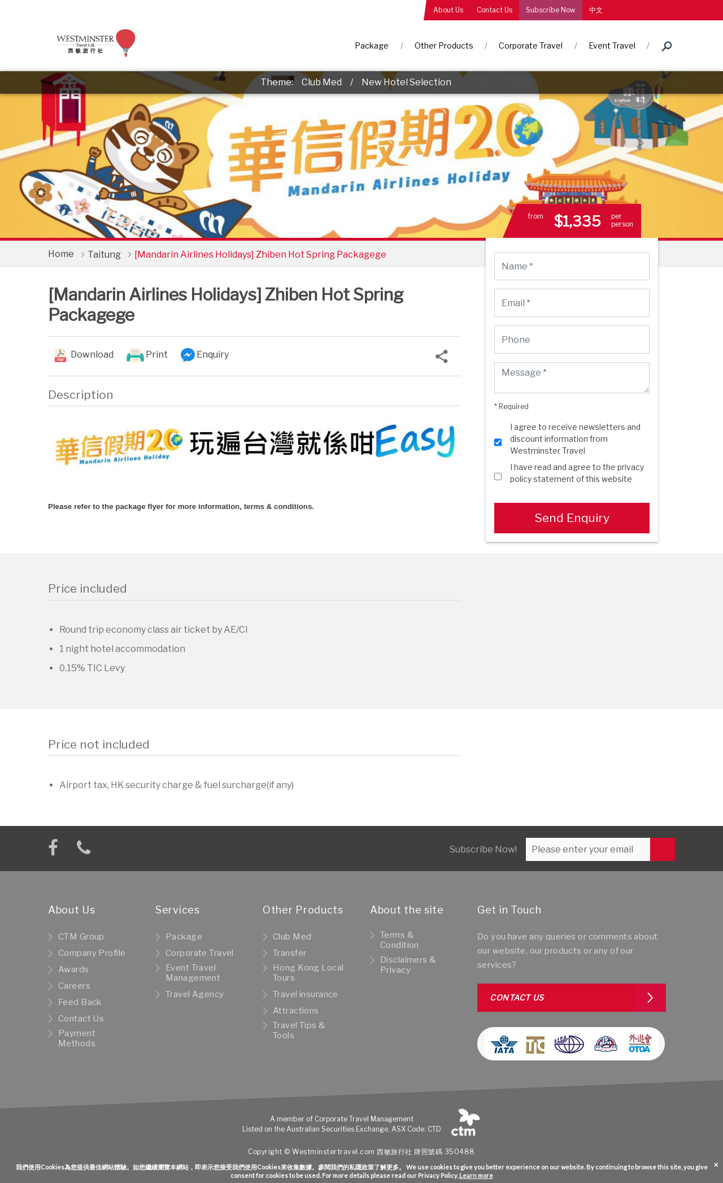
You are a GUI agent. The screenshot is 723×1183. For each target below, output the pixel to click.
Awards (73, 969)
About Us (448, 10)
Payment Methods (76, 1038)
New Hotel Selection (406, 82)
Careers (74, 986)
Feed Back (80, 1002)
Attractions (296, 1011)
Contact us (517, 997)
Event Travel (612, 45)
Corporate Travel (531, 45)
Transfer (289, 953)
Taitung (104, 254)
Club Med (322, 82)
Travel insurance (305, 994)
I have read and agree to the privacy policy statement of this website (577, 473)
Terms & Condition (399, 940)
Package (372, 45)
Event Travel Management (192, 973)
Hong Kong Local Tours (308, 973)
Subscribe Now (551, 10)
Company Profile (91, 953)
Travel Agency (194, 994)
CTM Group (81, 937)
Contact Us (494, 10)
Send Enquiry (571, 518)
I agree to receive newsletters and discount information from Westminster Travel (575, 438)
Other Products (444, 45)
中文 (596, 10)
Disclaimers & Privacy (408, 965)
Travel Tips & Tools (299, 1030)
